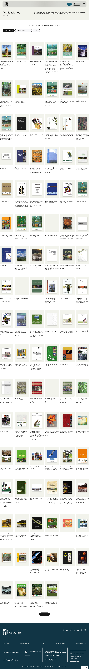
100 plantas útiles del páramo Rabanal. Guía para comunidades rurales (67, 569)
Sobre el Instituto (13, 4)
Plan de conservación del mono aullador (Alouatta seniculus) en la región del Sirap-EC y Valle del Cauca (67, 332)
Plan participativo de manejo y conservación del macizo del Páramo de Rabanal (21, 535)
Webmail (43, 643)
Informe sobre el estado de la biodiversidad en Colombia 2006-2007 (66, 433)
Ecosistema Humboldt (25, 643)
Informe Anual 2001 (34, 297)
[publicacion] (23, 30)
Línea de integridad (74, 661)
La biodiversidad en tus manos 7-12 (36, 134)
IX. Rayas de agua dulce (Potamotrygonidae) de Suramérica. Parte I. (35, 235)
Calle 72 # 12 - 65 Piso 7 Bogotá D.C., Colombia (11, 653)
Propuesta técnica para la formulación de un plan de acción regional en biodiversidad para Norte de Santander (51, 169)
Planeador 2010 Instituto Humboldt (35, 467)
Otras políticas (73, 658)
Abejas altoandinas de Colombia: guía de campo (65, 297)
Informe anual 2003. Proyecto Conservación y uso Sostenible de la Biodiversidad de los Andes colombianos (52, 267)
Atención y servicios (47, 4)
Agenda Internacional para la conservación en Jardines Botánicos (21, 168)
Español (83, 667)
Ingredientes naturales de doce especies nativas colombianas (52, 534)
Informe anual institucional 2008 (36, 499)
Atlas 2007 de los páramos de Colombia (51, 364)
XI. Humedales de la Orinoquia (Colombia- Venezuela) (21, 62)
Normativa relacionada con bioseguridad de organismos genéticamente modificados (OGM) (51, 400)
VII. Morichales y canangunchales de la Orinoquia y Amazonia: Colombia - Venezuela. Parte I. (21, 236)
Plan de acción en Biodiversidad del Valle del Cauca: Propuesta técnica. (67, 267)
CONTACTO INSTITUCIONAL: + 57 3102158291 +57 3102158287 (10, 659)
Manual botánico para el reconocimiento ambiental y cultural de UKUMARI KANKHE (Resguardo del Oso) (21, 267)
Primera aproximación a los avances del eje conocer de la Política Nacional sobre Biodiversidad (21, 500)
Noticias (69, 4)
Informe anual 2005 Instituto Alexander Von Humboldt (51, 330)
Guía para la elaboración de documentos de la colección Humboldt (51, 235)
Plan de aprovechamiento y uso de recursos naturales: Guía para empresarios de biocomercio (52, 202)
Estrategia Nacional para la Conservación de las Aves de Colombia (66, 168)
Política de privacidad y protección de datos (78, 650)
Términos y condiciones (75, 656)
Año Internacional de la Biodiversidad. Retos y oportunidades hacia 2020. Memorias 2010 (21, 102)
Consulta (28, 4)
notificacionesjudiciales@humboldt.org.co (55, 652)
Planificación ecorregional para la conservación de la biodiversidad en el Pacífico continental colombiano (36, 570)
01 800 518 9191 (59, 655)
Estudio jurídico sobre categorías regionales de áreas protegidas (21, 298)
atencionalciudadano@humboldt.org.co (55, 660)
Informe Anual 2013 (64, 534)
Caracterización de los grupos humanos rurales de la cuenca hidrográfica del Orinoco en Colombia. (36, 400)
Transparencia (39, 4)
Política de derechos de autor (77, 653)
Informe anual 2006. (65, 364)
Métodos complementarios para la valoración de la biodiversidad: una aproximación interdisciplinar (67, 102)
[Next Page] (44, 614)
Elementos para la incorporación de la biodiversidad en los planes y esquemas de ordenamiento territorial (21, 332)
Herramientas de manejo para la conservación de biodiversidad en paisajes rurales (67, 468)
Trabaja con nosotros (56, 4)
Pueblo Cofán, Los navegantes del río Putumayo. (37, 266)
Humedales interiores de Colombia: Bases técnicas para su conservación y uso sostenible (52, 136)
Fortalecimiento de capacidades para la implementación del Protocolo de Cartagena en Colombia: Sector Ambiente (52, 603)
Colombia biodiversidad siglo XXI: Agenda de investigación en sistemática (66, 135)
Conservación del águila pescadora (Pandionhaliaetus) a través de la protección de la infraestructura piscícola (52, 468)
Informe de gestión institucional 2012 (19, 399)
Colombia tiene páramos (35, 100)
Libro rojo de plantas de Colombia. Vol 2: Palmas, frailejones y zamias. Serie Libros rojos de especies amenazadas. (51, 299)
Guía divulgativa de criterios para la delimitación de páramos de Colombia (37, 63)
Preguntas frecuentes (81, 643)
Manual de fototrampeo (20, 568)
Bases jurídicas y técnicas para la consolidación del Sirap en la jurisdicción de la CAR (21, 468)
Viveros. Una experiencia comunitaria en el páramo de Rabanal (51, 569)
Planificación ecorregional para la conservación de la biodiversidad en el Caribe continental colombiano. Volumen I (36, 536)
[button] (77, 4)
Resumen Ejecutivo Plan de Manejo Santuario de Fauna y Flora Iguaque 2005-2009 (21, 365)
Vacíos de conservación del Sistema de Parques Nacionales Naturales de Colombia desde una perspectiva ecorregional (67, 236)
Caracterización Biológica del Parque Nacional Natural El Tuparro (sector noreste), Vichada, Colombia (66, 400)
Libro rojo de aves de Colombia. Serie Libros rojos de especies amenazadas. (67, 201)
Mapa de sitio (6, 643)
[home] (7, 4)
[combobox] (84, 667)
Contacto (27, 655)
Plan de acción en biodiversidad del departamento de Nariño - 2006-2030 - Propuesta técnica (52, 433)
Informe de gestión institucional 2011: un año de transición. (21, 135)
